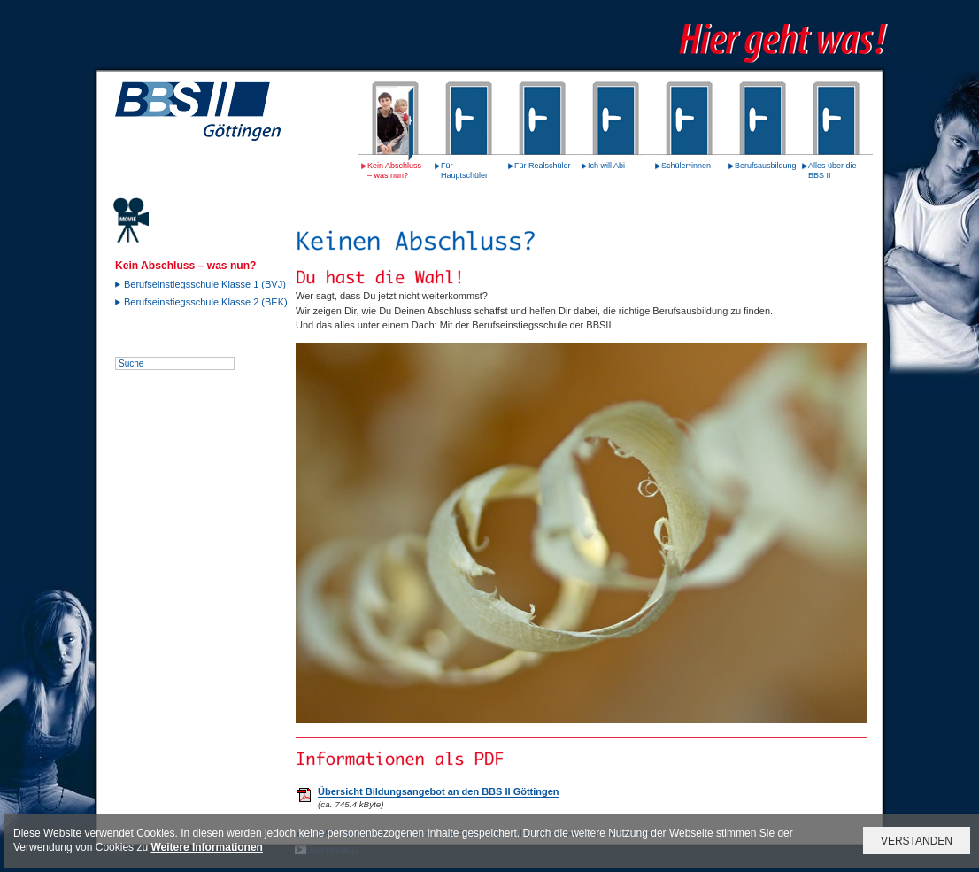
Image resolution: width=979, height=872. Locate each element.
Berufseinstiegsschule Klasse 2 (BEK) (206, 302)
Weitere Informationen (206, 847)
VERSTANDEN (916, 841)
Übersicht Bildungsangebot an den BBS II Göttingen (438, 791)
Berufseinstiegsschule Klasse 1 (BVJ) (205, 284)
